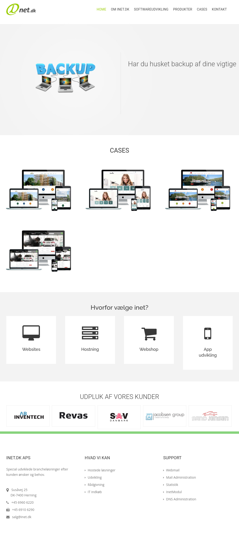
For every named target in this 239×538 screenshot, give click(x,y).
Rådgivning (94, 484)
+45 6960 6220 (22, 502)
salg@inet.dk (22, 517)
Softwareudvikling (151, 9)
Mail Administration (179, 477)
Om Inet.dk (120, 9)
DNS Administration (179, 499)
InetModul (172, 492)
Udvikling (93, 477)
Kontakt (219, 9)
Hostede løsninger (100, 470)
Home (101, 9)
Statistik (170, 484)
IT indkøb (93, 492)
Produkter (182, 9)
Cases (202, 9)
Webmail (171, 470)
